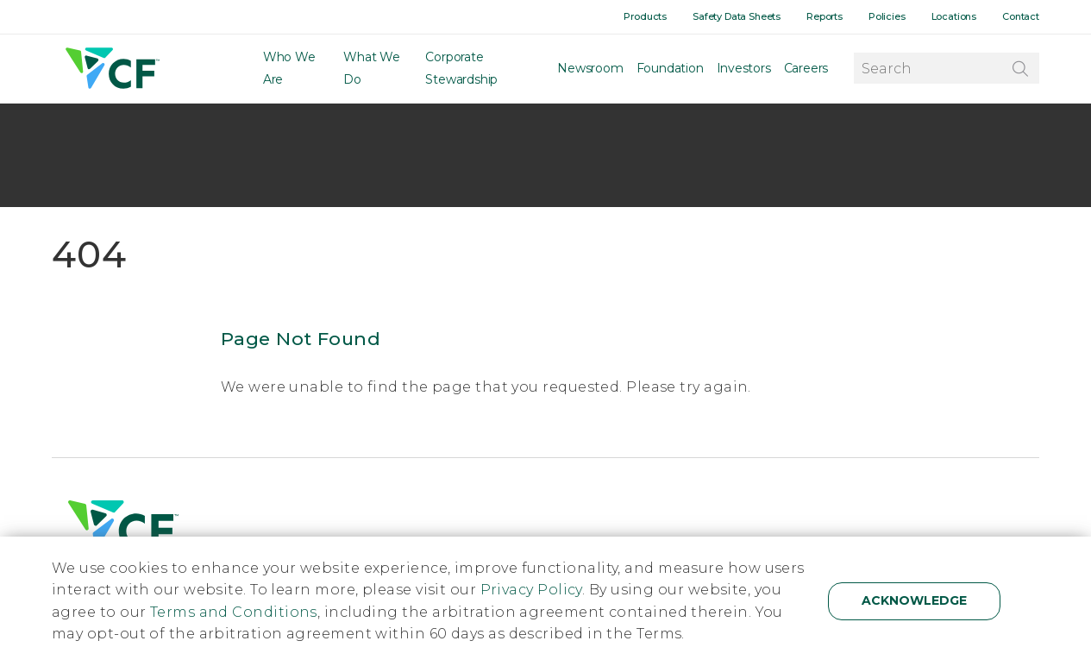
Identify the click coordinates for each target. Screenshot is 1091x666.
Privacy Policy (531, 589)
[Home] (110, 69)
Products (645, 16)
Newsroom (590, 69)
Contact (1020, 16)
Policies (887, 16)
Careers (806, 69)
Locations (954, 16)
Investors (744, 69)
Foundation (670, 69)
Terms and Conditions (233, 612)
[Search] (1019, 68)
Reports (824, 16)
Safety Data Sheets (737, 16)
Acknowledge (914, 600)
